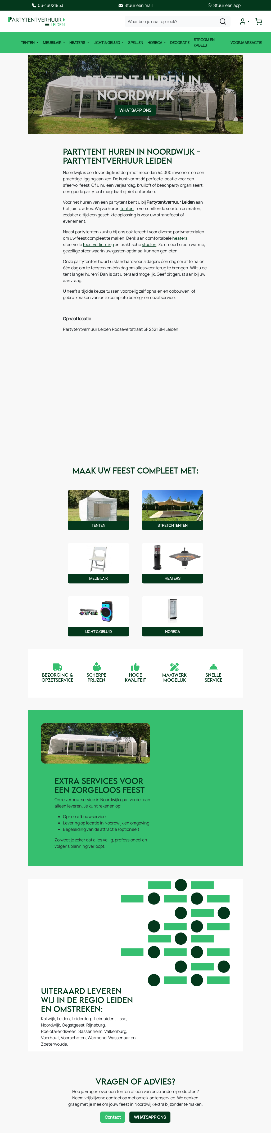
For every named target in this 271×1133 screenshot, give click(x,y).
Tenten (27, 42)
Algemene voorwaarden (101, 1055)
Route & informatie (162, 1060)
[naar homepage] (38, 22)
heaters (144, 233)
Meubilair (51, 42)
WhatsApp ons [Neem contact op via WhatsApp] (135, 112)
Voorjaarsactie (247, 42)
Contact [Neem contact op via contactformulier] (113, 965)
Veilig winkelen (92, 1087)
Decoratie (179, 42)
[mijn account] (245, 22)
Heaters (77, 42)
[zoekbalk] (179, 21)
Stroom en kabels (203, 42)
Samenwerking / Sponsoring (171, 1081)
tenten (96, 209)
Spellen (134, 42)
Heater (18, 1071)
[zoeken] (224, 21)
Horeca (154, 42)
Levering (86, 1077)
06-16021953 (237, 1071)
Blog (148, 1071)
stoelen (80, 239)
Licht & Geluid (106, 42)
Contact (152, 1049)
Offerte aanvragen (96, 1066)
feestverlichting (188, 233)
